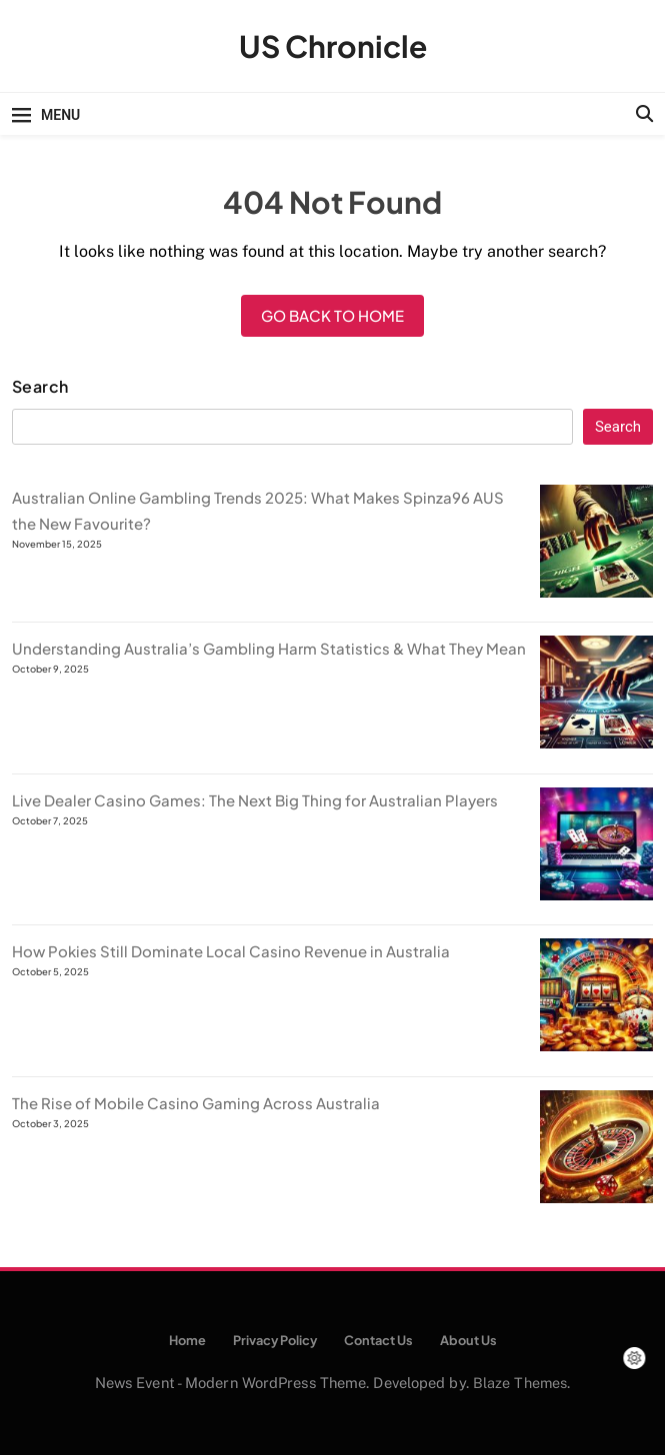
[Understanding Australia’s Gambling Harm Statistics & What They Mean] (596, 741)
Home (187, 1340)
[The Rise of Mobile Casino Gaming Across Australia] (596, 1196)
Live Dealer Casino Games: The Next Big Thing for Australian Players (255, 799)
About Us (468, 1340)
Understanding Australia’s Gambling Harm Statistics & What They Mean (269, 648)
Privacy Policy (275, 1340)
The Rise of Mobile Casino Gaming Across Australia (196, 1102)
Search (40, 387)
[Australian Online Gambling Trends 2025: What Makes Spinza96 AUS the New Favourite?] (596, 591)
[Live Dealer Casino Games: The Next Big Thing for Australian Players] (596, 893)
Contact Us (378, 1340)
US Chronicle (333, 46)
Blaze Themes (520, 1382)
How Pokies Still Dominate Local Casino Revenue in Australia (231, 950)
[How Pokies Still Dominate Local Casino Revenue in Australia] (596, 1044)
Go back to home (332, 315)
